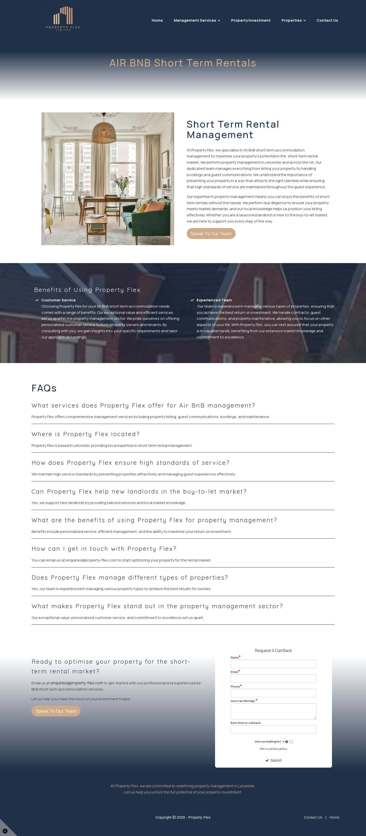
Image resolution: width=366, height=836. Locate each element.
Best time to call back (245, 722)
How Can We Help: (244, 700)
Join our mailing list (271, 741)
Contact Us (327, 20)
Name (236, 657)
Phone (236, 686)
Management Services (195, 20)
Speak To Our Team (211, 233)
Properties (292, 20)
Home (157, 20)
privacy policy (278, 748)
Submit (273, 760)
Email (235, 671)
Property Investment (251, 20)
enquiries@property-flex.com (76, 682)
